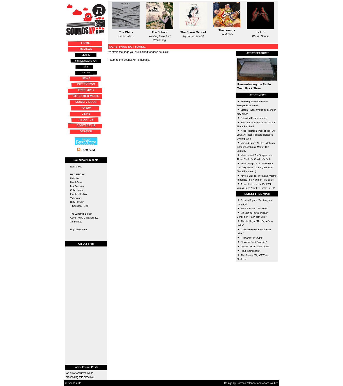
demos (86, 72)
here (84, 229)
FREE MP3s (86, 90)
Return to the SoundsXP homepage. (129, 59)
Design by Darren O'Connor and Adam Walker (251, 383)
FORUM (86, 107)
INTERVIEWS (86, 84)
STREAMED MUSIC (86, 96)
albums (86, 54)
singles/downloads (86, 60)
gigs (86, 66)
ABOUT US (86, 119)
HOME (85, 43)
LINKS (86, 113)
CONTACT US (86, 125)
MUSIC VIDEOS (85, 101)
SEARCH (86, 131)
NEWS (86, 78)
